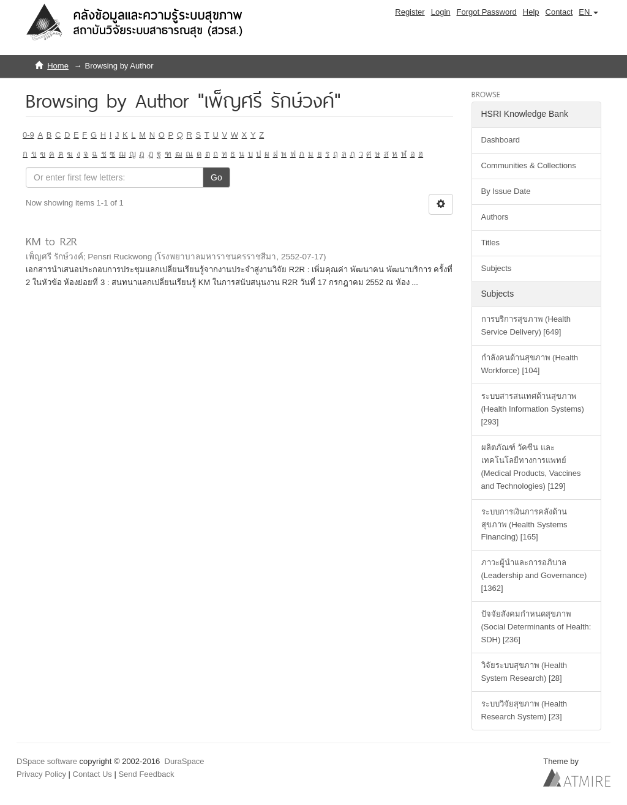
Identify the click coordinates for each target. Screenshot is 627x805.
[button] (588, 12)
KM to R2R (51, 241)
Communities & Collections (528, 165)
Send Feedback (146, 774)
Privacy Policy (41, 774)
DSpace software (47, 761)
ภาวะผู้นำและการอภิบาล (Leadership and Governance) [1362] (534, 575)
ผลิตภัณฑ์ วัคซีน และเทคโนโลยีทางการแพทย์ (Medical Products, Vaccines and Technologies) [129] (531, 467)
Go (216, 177)
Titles (490, 242)
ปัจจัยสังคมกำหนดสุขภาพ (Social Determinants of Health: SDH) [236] (536, 626)
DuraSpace (185, 761)
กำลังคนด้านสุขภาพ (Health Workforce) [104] (530, 364)
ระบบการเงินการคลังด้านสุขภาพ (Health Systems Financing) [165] (524, 524)
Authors (495, 216)
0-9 (28, 134)
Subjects (496, 268)
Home (58, 65)
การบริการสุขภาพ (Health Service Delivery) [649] (526, 325)
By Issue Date (506, 191)
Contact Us (92, 774)
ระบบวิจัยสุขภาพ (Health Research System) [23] (524, 710)
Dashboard (500, 139)
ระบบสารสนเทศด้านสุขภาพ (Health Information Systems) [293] (532, 408)
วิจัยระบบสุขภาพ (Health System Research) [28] (524, 672)
